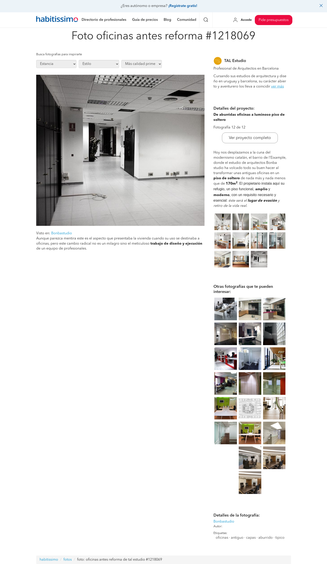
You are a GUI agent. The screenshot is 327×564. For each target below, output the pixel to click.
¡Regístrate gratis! (182, 6)
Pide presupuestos (274, 20)
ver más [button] (277, 86)
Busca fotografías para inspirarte (59, 54)
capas (251, 538)
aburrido (265, 538)
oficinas (222, 538)
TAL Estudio (235, 61)
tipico (280, 538)
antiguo (237, 538)
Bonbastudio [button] (61, 233)
